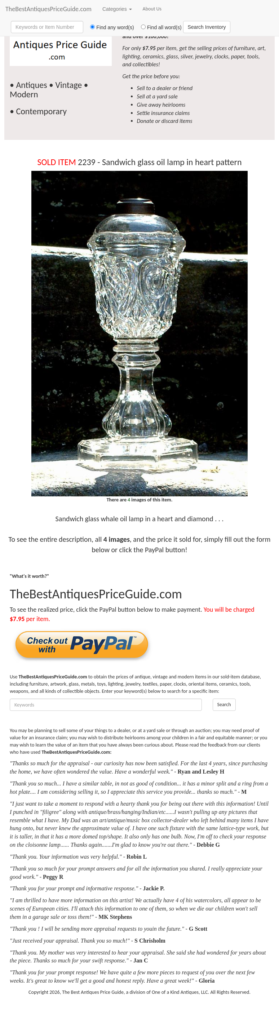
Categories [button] (117, 9)
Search (224, 704)
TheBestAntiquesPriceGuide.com (48, 9)
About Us (152, 9)
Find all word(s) (159, 27)
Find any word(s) (109, 27)
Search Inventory (207, 27)
